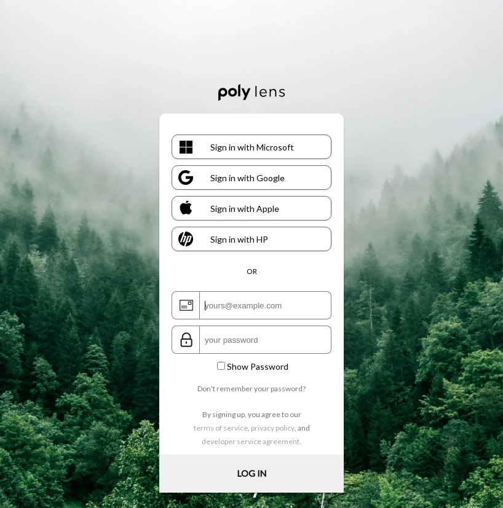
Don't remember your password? (251, 388)
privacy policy (273, 427)
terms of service (221, 427)
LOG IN (251, 473)
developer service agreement (250, 441)
